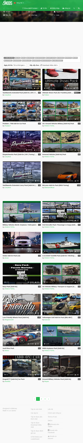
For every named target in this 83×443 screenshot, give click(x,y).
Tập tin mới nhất (36, 409)
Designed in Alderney (10, 408)
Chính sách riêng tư (54, 413)
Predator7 (8, 126)
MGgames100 (9, 319)
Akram (7, 258)
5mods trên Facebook (52, 431)
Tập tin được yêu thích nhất (36, 418)
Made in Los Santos (9, 410)
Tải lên (44, 8)
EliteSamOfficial (49, 187)
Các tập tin (34, 413)
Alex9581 (7, 381)
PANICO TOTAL (49, 126)
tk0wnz (7, 350)
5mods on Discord (52, 437)
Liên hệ (50, 409)
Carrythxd (8, 95)
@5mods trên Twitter (53, 425)
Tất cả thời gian (14, 65)
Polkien (46, 95)
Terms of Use (52, 417)
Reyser (46, 381)
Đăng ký (66, 8)
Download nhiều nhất (44, 65)
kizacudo (47, 319)
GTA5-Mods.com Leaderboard (36, 438)
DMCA (50, 420)
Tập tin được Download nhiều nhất (36, 425)
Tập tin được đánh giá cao (37, 432)
